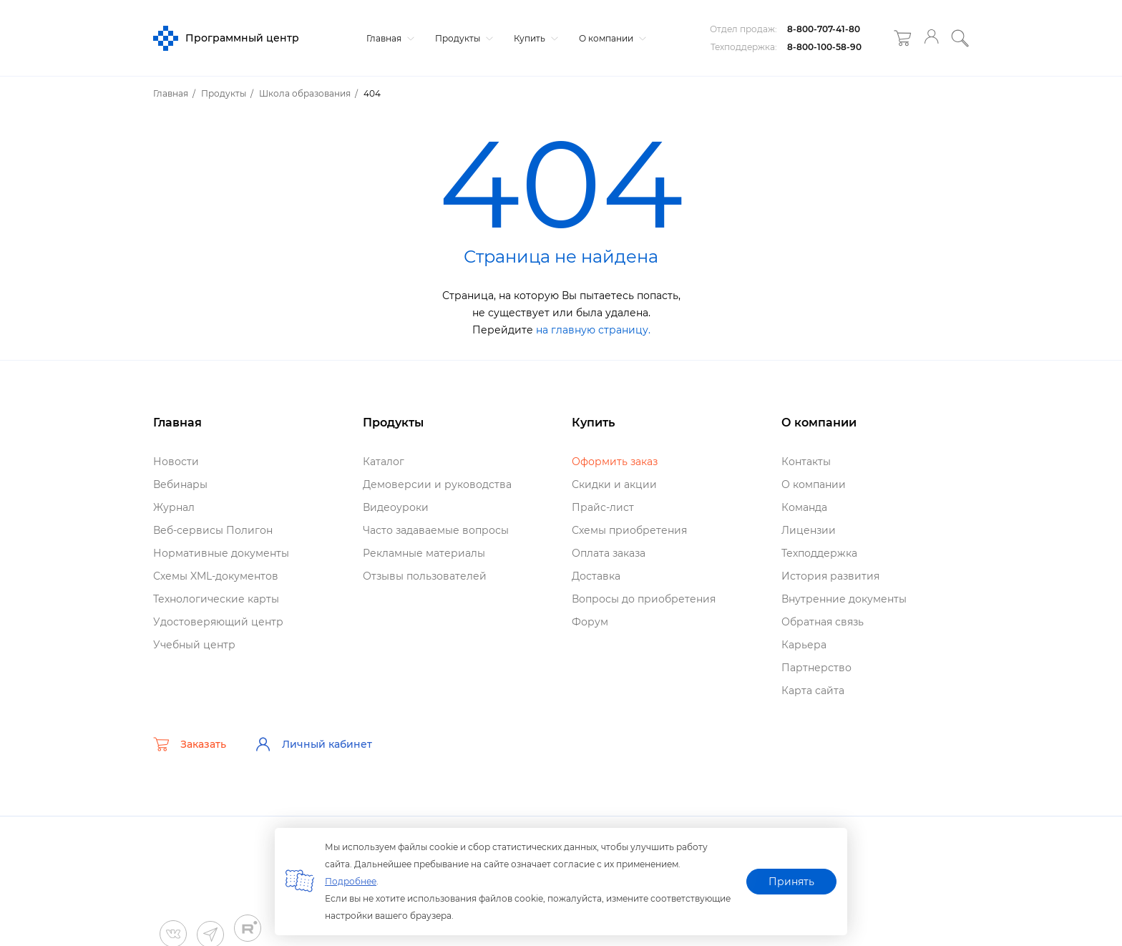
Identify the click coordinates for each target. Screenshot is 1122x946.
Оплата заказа (608, 553)
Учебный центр (194, 644)
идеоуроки (396, 507)
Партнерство (816, 667)
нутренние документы (844, 599)
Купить (534, 38)
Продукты (462, 38)
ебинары (180, 484)
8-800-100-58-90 (824, 47)
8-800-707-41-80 (823, 29)
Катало (383, 461)
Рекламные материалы (424, 553)
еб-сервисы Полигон (213, 530)
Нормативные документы (221, 553)
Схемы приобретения (629, 530)
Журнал (174, 507)
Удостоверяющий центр (218, 621)
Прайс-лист (603, 507)
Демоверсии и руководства (437, 484)
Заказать (189, 744)
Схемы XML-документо (215, 576)
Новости (176, 461)
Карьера (803, 644)
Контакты (806, 461)
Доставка (596, 576)
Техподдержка (819, 553)
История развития (830, 576)
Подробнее (350, 881)
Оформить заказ (615, 461)
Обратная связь (822, 621)
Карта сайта (812, 690)
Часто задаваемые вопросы (436, 530)
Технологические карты (216, 599)
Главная (388, 38)
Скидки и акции (614, 484)
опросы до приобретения (644, 599)
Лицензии (808, 530)
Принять (791, 881)
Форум (590, 621)
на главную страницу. (593, 329)
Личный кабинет (313, 744)
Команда (804, 507)
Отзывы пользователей (425, 576)
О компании (611, 38)
